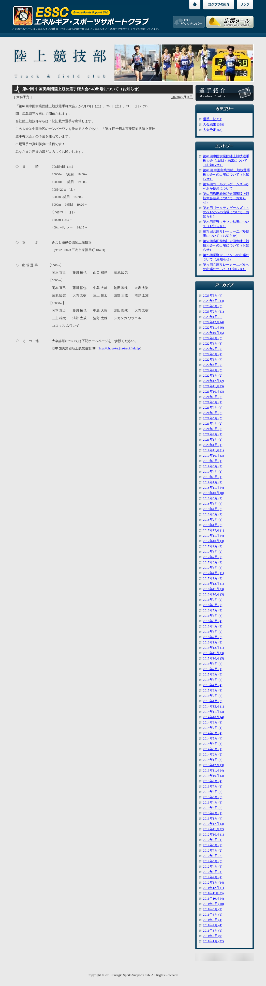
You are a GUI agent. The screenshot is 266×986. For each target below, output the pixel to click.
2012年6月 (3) (212, 856)
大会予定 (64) (213, 130)
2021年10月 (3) (213, 391)
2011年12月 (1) (213, 888)
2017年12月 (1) (213, 530)
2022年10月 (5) (213, 333)
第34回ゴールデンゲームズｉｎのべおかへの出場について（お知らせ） (226, 212)
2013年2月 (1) (212, 813)
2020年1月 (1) (212, 445)
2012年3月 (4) (212, 872)
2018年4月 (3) (212, 509)
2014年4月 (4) (212, 744)
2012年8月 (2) (212, 845)
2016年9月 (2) (212, 600)
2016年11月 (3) (213, 589)
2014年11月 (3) (213, 712)
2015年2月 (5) (212, 696)
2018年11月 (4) (213, 487)
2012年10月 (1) (213, 834)
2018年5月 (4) (212, 503)
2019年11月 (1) (213, 450)
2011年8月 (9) (212, 909)
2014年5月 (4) (212, 738)
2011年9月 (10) (213, 904)
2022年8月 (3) (212, 343)
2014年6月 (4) (212, 733)
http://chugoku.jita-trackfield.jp (119, 348)
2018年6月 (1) (212, 498)
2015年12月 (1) (213, 648)
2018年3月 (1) (212, 514)
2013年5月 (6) (212, 797)
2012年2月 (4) (212, 877)
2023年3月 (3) (212, 306)
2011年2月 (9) (212, 936)
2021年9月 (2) (212, 397)
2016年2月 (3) (212, 637)
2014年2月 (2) (212, 754)
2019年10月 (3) (213, 455)
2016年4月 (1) (212, 626)
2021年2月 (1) (212, 434)
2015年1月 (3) (212, 701)
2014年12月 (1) (213, 706)
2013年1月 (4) (212, 818)
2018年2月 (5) (212, 519)
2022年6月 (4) (212, 354)
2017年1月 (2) (212, 578)
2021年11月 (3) (213, 386)
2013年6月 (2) (212, 792)
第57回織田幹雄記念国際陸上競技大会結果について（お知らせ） (226, 198)
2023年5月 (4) (212, 295)
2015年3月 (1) (212, 690)
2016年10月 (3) (213, 594)
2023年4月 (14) (213, 301)
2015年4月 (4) (212, 685)
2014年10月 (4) (213, 717)
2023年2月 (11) (213, 311)
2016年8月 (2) (212, 605)
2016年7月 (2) (212, 610)
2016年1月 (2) (212, 642)
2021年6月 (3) (212, 413)
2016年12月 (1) (213, 584)
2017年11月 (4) (213, 535)
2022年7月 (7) (212, 349)
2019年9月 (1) (212, 461)
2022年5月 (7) (212, 359)
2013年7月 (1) (212, 786)
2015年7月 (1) (212, 669)
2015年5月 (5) (212, 680)
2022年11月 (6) (213, 327)
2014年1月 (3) (212, 760)
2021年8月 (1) (212, 402)
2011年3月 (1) (212, 930)
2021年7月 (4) (212, 407)
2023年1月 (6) (212, 317)
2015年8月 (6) (212, 664)
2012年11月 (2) (213, 829)
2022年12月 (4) (213, 322)
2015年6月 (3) (212, 674)
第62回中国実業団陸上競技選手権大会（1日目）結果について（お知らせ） (226, 161)
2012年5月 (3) (212, 861)
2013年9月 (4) (212, 781)
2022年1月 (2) (212, 375)
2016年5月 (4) (212, 621)
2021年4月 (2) (212, 423)
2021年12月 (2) (213, 381)
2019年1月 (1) (212, 482)
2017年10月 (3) (213, 541)
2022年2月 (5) (212, 370)
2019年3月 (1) (212, 477)
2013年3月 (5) (212, 808)
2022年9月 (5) (212, 338)
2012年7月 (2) (212, 850)
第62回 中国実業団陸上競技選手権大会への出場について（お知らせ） (226, 174)
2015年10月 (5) (213, 658)
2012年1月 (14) (213, 882)
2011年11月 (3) (213, 893)
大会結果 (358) (213, 124)
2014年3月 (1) (212, 749)
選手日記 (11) (212, 119)
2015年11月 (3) (213, 653)
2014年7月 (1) (212, 728)
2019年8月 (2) (212, 466)
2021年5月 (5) (212, 418)
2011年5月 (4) (212, 920)
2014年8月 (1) (212, 722)
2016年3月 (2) (212, 632)
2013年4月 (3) (212, 802)
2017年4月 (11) (213, 573)
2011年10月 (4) (213, 898)
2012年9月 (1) (212, 840)
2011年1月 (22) (213, 941)
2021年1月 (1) (212, 439)
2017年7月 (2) (212, 557)
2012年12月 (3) (213, 824)
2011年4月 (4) (212, 925)
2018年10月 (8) (213, 493)
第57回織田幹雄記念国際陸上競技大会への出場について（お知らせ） (226, 245)
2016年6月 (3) (212, 616)
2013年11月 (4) (213, 770)
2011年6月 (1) (212, 914)
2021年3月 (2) (212, 429)
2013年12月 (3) (213, 765)
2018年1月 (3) (212, 525)
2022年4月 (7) (212, 365)
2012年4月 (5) (212, 866)
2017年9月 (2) (212, 546)
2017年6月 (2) (212, 562)
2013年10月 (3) (213, 776)
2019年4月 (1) (212, 471)
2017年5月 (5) (212, 567)
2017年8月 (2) (212, 551)
